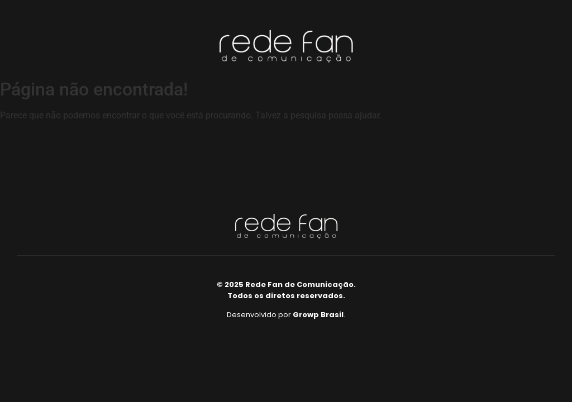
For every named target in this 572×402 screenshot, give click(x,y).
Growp (306, 314)
